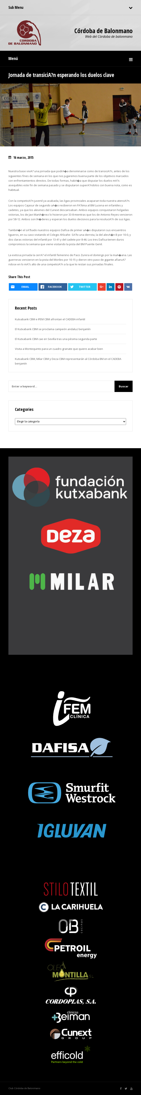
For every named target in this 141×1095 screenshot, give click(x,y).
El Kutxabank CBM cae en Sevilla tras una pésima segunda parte (56, 339)
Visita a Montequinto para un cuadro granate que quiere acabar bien (59, 349)
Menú (13, 58)
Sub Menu (15, 7)
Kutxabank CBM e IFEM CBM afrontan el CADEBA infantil (50, 319)
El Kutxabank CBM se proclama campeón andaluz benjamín (53, 329)
